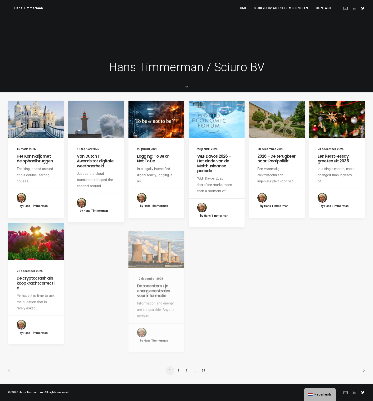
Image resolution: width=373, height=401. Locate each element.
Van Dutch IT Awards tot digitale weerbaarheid (95, 161)
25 (203, 370)
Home (242, 8)
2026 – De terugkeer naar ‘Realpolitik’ (276, 158)
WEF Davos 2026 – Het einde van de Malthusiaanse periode (214, 163)
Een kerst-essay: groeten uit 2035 (333, 158)
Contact (324, 8)
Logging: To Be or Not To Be (153, 158)
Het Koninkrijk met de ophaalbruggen (35, 158)
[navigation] (320, 394)
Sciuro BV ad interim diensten (281, 8)
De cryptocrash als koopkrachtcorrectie (35, 299)
